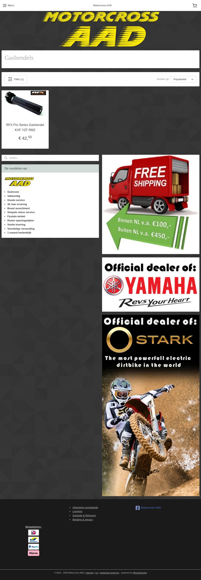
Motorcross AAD (148, 508)
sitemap (89, 573)
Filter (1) (16, 79)
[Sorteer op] (183, 79)
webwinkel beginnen (109, 573)
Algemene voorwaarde (85, 507)
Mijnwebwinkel (140, 573)
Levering (77, 511)
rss (96, 573)
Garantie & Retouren (84, 515)
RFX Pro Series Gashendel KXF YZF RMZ (25, 127)
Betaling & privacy (82, 519)
